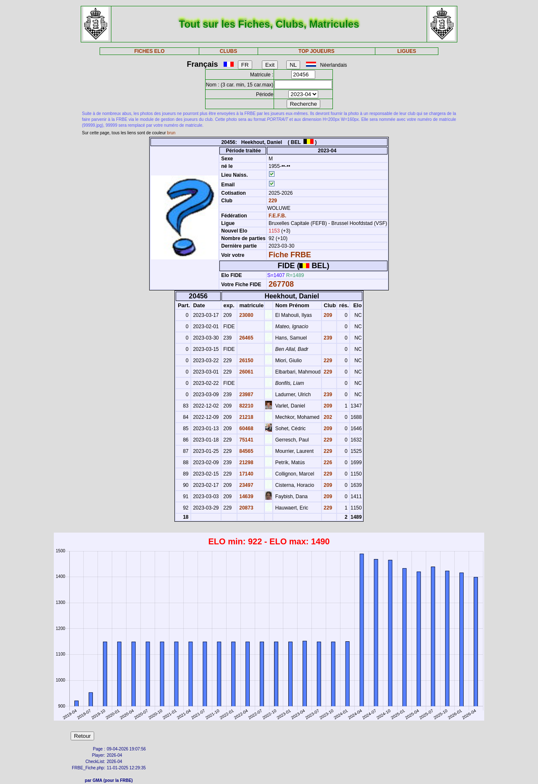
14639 (245, 496)
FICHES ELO (149, 51)
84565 (245, 451)
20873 (245, 508)
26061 (245, 372)
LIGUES (406, 51)
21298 (245, 462)
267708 (281, 284)
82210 (245, 406)
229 (272, 201)
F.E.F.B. (277, 216)
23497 (245, 485)
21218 (245, 417)
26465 (245, 338)
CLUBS (228, 51)
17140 (245, 474)
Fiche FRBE (290, 255)
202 (327, 417)
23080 (245, 315)
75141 (245, 440)
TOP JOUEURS (316, 51)
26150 (245, 360)
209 (327, 315)
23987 (245, 394)
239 (327, 338)
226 (327, 462)
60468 (245, 428)
